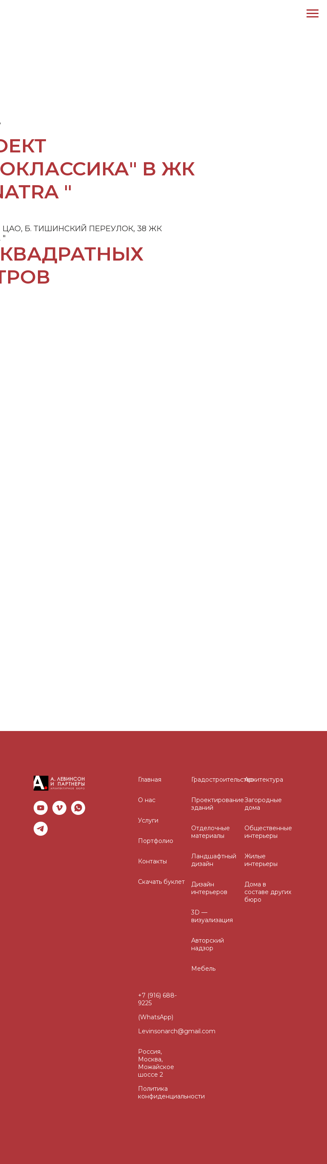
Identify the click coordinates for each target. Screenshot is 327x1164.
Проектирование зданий (217, 803)
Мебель (203, 968)
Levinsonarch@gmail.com (176, 1031)
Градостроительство (222, 779)
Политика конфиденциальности (171, 1092)
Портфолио (155, 841)
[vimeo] (59, 808)
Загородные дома (263, 803)
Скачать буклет (161, 882)
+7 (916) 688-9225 (157, 999)
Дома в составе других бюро (267, 891)
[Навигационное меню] (312, 13)
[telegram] (41, 829)
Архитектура (263, 779)
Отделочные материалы (210, 832)
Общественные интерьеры (268, 832)
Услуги (148, 820)
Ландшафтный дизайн (213, 860)
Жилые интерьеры (261, 860)
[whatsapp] (78, 808)
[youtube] (41, 808)
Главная (149, 779)
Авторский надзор (207, 944)
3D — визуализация (212, 916)
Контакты (152, 861)
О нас (146, 800)
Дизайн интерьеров (209, 888)
